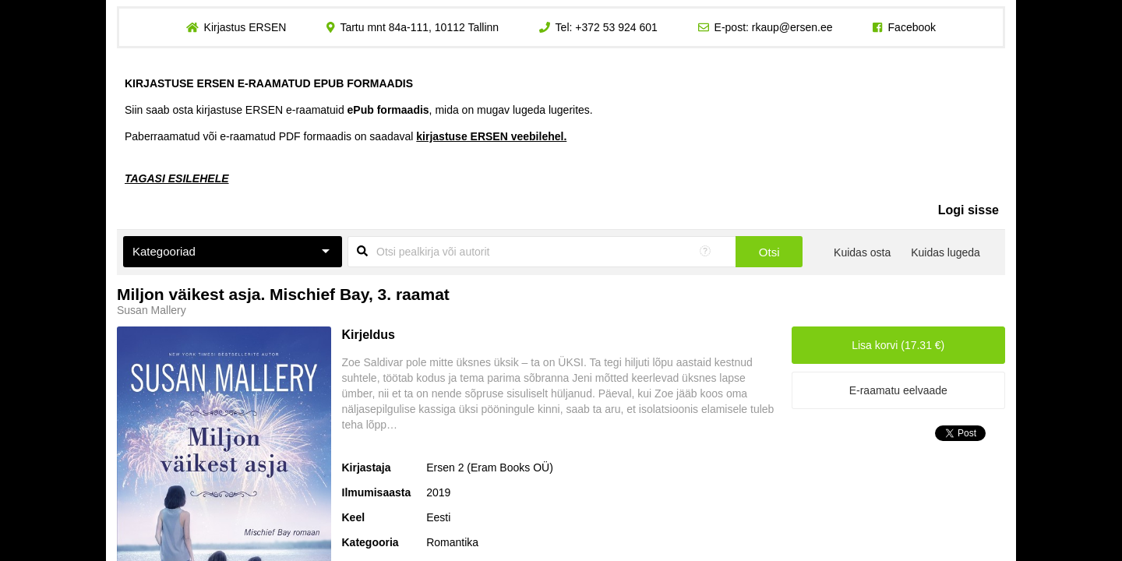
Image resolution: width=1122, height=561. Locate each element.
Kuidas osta (862, 252)
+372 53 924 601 (616, 27)
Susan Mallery (151, 310)
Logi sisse (968, 210)
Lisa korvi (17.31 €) (898, 345)
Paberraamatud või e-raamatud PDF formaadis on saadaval (345, 136)
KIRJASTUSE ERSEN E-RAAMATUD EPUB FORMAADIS (269, 83)
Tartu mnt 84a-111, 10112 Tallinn (419, 27)
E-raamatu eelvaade (898, 390)
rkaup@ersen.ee (792, 27)
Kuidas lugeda (945, 252)
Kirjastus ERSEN (244, 27)
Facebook (912, 27)
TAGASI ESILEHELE (177, 178)
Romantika (452, 542)
